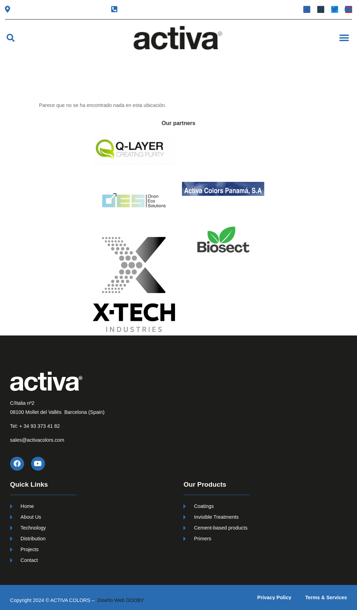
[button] (10, 38)
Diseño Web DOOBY (120, 600)
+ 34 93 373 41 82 (39, 426)
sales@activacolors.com (37, 440)
